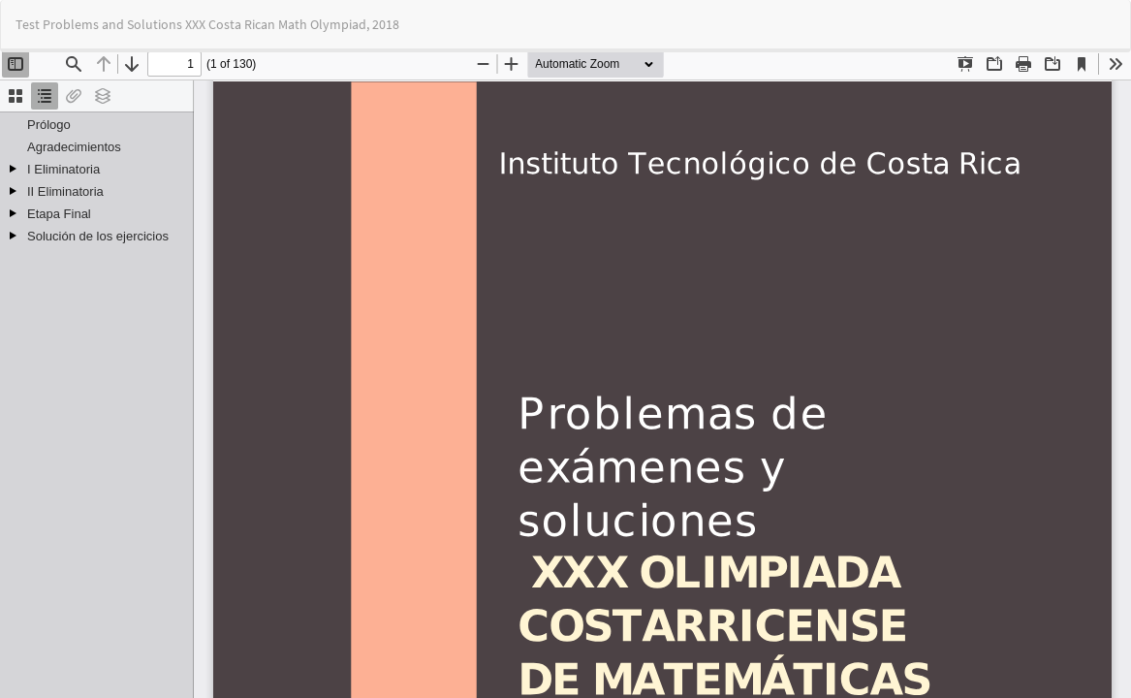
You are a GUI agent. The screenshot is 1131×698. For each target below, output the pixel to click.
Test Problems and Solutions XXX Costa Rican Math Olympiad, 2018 (207, 24)
